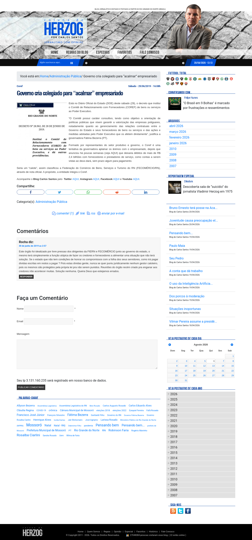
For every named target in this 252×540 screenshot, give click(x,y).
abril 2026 (176, 126)
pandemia (88, 425)
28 (223, 375)
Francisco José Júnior (30, 415)
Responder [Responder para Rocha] (26, 276)
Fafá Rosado (152, 410)
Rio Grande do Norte (86, 430)
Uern (61, 435)
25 (194, 375)
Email (20, 321)
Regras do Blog (77, 52)
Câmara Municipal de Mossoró (77, 410)
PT (70, 430)
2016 (173, 447)
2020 (173, 426)
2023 (173, 410)
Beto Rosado (95, 406)
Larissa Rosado (109, 419)
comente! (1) (65, 213)
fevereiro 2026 (179, 137)
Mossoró (34, 425)
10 (186, 366)
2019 (173, 431)
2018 (173, 437)
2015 (173, 453)
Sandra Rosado (50, 435)
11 (194, 366)
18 (194, 371)
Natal (47, 425)
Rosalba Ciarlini (28, 435)
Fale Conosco (149, 52)
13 (213, 366)
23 (176, 375)
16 (176, 371)
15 (232, 366)
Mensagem (23, 333)
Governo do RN (114, 415)
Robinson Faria (118, 430)
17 (186, 371)
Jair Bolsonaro (75, 419)
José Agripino (91, 420)
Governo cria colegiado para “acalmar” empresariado (70, 93)
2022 (173, 415)
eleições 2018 (103, 410)
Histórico (153, 531)
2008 (172, 160)
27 (213, 375)
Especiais (103, 52)
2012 (173, 469)
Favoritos (125, 52)
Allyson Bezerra (26, 405)
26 (204, 375)
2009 (172, 154)
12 (204, 366)
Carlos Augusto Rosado (114, 405)
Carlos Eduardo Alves (140, 405)
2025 (173, 399)
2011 (173, 474)
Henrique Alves (42, 419)
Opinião (117, 531)
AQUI (75, 179)
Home (54, 52)
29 (232, 375)
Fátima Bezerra (77, 415)
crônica (53, 410)
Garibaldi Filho (98, 415)
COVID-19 (41, 410)
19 (204, 371)
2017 (173, 442)
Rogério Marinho (139, 430)
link (82, 213)
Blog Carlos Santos (63, 31)
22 (232, 371)
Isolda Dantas (59, 420)
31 (186, 380)
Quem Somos (93, 531)
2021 (173, 421)
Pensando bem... (133, 425)
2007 (172, 166)
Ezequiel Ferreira (136, 410)
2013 (173, 463)
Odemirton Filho (74, 426)
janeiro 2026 (178, 143)
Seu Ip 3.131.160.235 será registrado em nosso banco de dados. (62, 380)
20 (213, 371)
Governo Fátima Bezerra (134, 415)
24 (186, 375)
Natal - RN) (59, 425)
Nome (20, 308)
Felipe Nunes (191, 97)
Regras (107, 531)
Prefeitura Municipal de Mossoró (46, 430)
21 (223, 371)
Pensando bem (107, 425)
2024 (173, 405)
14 (223, 366)
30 (176, 380)
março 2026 (177, 132)
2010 (172, 149)
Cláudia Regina (25, 410)
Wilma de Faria (72, 435)
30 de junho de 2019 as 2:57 (32, 246)
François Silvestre (56, 415)
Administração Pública (65, 76)
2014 (173, 458)
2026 (173, 394)
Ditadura (188, 181)
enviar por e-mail (113, 213)
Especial (129, 531)
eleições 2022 (119, 410)
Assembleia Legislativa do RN (73, 405)
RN (104, 430)
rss (93, 213)
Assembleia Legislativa (47, 406)
